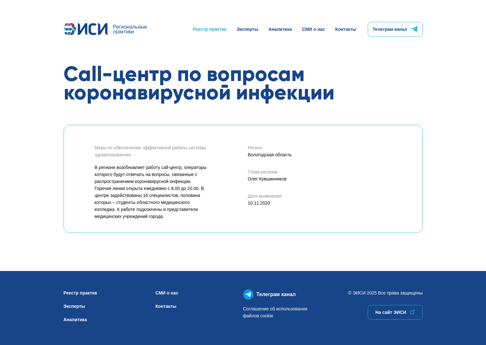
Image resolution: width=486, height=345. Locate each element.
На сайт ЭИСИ (395, 312)
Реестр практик (210, 29)
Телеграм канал (395, 29)
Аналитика (280, 29)
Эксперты (247, 29)
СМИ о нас (313, 29)
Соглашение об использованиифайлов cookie (275, 312)
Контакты (345, 29)
